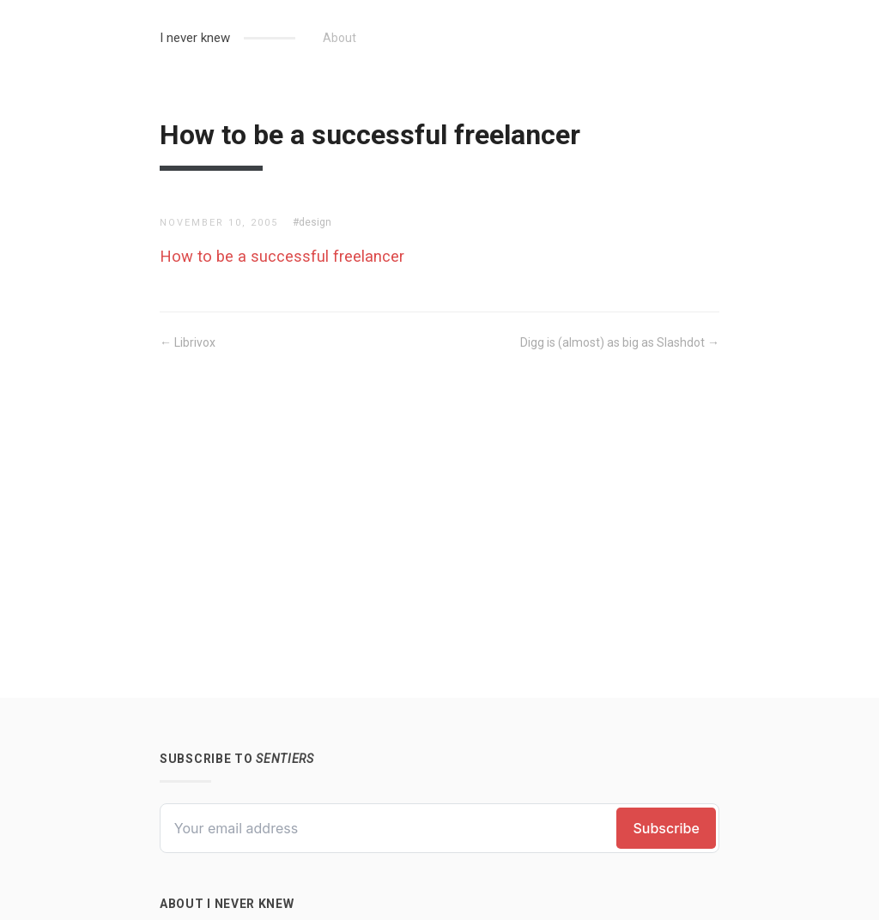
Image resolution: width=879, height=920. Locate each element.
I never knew (195, 37)
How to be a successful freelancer (282, 256)
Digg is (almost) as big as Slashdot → (619, 342)
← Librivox (187, 342)
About (339, 38)
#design (312, 222)
